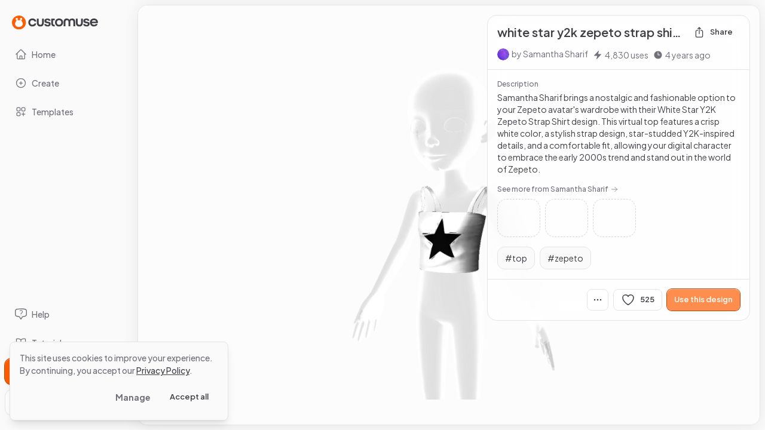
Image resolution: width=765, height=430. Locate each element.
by (550, 54)
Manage (133, 397)
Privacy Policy (162, 370)
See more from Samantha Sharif (557, 189)
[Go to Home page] (55, 21)
